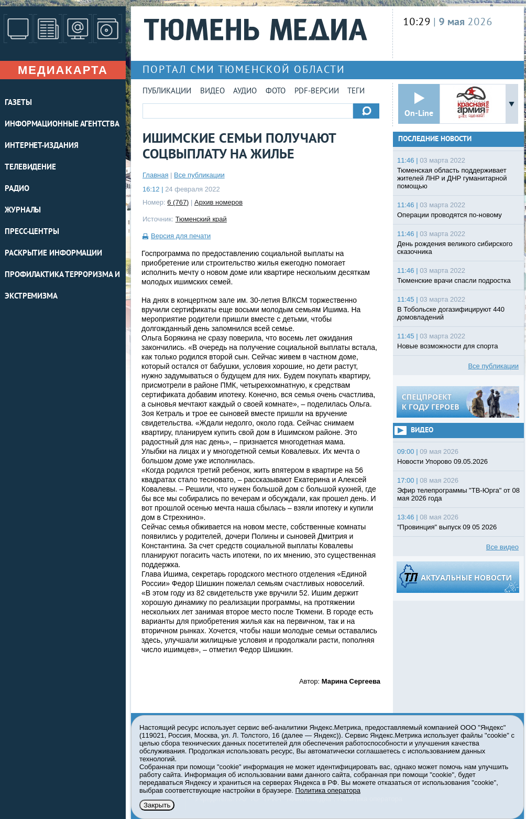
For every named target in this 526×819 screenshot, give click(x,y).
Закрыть (157, 805)
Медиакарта (63, 70)
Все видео (502, 547)
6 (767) (178, 202)
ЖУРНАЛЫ (23, 211)
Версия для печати (181, 236)
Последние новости (435, 139)
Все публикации (199, 175)
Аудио (245, 92)
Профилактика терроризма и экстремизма (62, 286)
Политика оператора (327, 790)
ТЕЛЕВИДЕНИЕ (30, 168)
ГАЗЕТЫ (18, 103)
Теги (356, 92)
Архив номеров (218, 202)
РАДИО (17, 189)
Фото (276, 92)
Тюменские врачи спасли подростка (454, 280)
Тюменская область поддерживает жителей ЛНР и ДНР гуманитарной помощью (452, 178)
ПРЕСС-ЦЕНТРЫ (32, 232)
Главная (155, 175)
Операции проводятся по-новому (449, 215)
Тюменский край (201, 219)
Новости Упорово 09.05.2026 (442, 461)
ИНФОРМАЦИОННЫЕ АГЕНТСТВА (62, 125)
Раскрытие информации (53, 254)
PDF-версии (316, 92)
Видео (212, 92)
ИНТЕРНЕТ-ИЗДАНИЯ (41, 146)
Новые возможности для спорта (447, 346)
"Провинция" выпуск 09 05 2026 (447, 527)
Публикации (167, 92)
